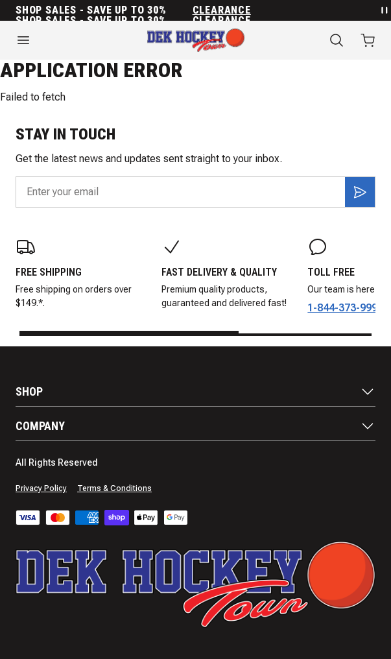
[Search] (336, 40)
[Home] (195, 40)
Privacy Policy (41, 488)
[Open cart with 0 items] (367, 40)
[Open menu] (65, 40)
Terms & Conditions (114, 488)
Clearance (222, 10)
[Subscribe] (360, 192)
